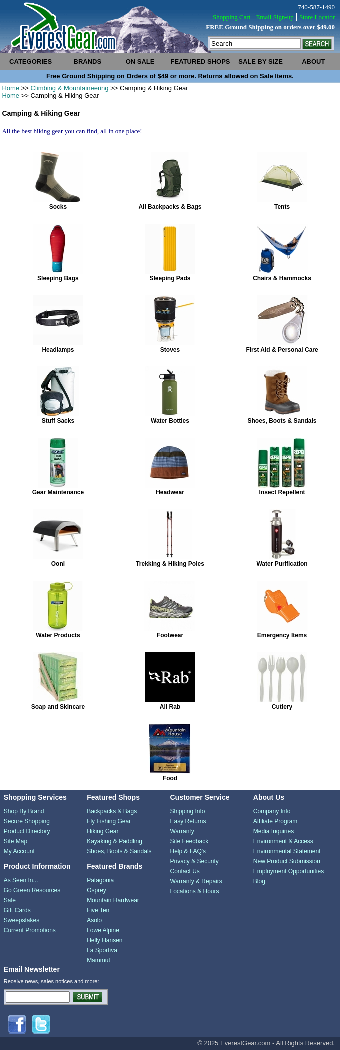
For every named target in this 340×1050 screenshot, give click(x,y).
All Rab (170, 706)
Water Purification (281, 563)
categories (30, 61)
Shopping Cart (231, 17)
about (313, 61)
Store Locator (317, 17)
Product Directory (27, 831)
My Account (19, 851)
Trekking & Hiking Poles (170, 563)
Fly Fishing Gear (109, 821)
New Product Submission (286, 861)
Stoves (170, 349)
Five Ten (98, 910)
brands (88, 61)
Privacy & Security (194, 861)
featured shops (200, 61)
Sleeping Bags (58, 278)
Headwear (170, 492)
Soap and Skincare (58, 706)
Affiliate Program (275, 821)
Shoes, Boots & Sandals (282, 420)
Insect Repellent (282, 492)
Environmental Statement (287, 851)
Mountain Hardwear (113, 900)
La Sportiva (102, 950)
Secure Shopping (27, 821)
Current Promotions (30, 930)
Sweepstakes (21, 920)
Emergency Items (282, 635)
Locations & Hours (194, 891)
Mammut (98, 960)
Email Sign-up (274, 17)
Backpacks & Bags (112, 811)
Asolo (94, 920)
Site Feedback (189, 841)
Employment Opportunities (288, 871)
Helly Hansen (104, 940)
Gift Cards (17, 910)
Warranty (182, 831)
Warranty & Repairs (196, 881)
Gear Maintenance (58, 492)
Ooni (58, 563)
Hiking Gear (102, 831)
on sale (140, 61)
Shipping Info (187, 811)
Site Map (15, 841)
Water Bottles (170, 420)
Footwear (170, 635)
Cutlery (282, 706)
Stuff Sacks (58, 420)
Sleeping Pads (169, 278)
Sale (10, 900)
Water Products (58, 635)
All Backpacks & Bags (169, 206)
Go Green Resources (32, 890)
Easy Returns (188, 821)
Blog (259, 881)
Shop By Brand (24, 811)
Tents (282, 206)
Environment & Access (283, 841)
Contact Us (184, 871)
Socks (58, 206)
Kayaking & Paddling (114, 841)
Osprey (96, 890)
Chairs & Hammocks (282, 278)
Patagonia (100, 880)
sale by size (260, 61)
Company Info (272, 811)
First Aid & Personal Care (282, 349)
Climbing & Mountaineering (70, 88)
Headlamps (58, 349)
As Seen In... (21, 880)
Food (170, 778)
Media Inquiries (273, 831)
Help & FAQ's (188, 851)
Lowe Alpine (103, 930)
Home (10, 88)
